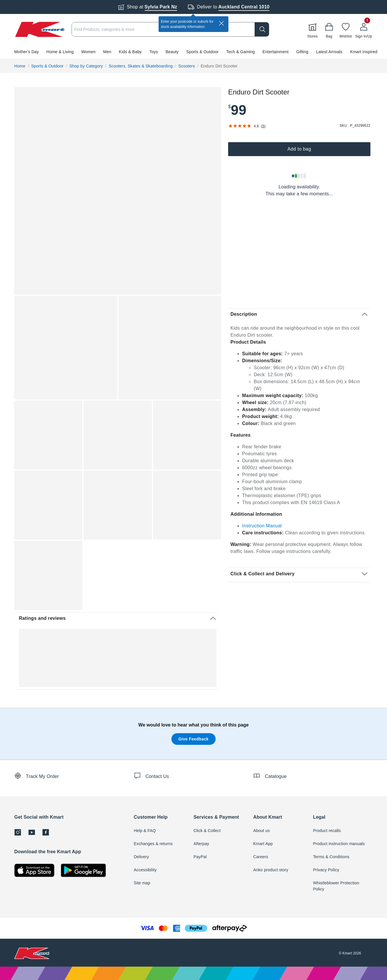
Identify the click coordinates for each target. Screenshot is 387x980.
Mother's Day (26, 51)
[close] (221, 23)
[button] (193, 52)
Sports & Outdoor (202, 51)
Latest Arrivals (329, 51)
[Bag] (329, 29)
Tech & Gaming (240, 51)
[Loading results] (299, 176)
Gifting (302, 51)
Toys (153, 51)
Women (88, 51)
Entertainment (275, 51)
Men (107, 51)
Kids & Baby (130, 51)
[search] (262, 29)
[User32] (364, 29)
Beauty (172, 51)
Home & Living (60, 51)
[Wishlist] (345, 29)
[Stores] (312, 29)
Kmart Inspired (363, 51)
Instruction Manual (262, 525)
